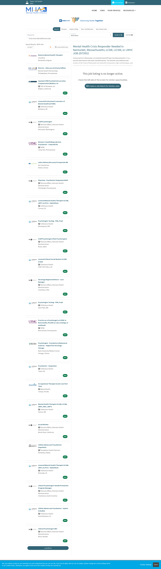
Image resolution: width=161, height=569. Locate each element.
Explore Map (74, 29)
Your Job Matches (87, 29)
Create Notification (61, 47)
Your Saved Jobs (101, 29)
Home (94, 10)
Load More (48, 548)
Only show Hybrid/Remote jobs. (40, 38)
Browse (64, 29)
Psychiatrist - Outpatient (47, 366)
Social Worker (43, 424)
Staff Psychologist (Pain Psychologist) (52, 239)
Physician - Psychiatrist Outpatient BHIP (53, 180)
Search (56, 29)
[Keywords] (48, 35)
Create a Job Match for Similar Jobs (102, 86)
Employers (130, 2)
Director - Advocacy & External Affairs (52, 68)
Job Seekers (117, 2)
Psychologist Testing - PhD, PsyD (50, 221)
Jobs (102, 10)
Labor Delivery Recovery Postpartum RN (53, 162)
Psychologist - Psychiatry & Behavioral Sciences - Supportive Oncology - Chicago (52, 345)
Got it (156, 565)
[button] (129, 35)
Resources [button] (128, 10)
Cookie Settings (145, 565)
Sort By (29, 47)
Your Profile (114, 10)
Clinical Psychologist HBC (47, 529)
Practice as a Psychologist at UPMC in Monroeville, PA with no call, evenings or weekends (53, 322)
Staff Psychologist (45, 122)
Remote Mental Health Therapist (50, 55)
